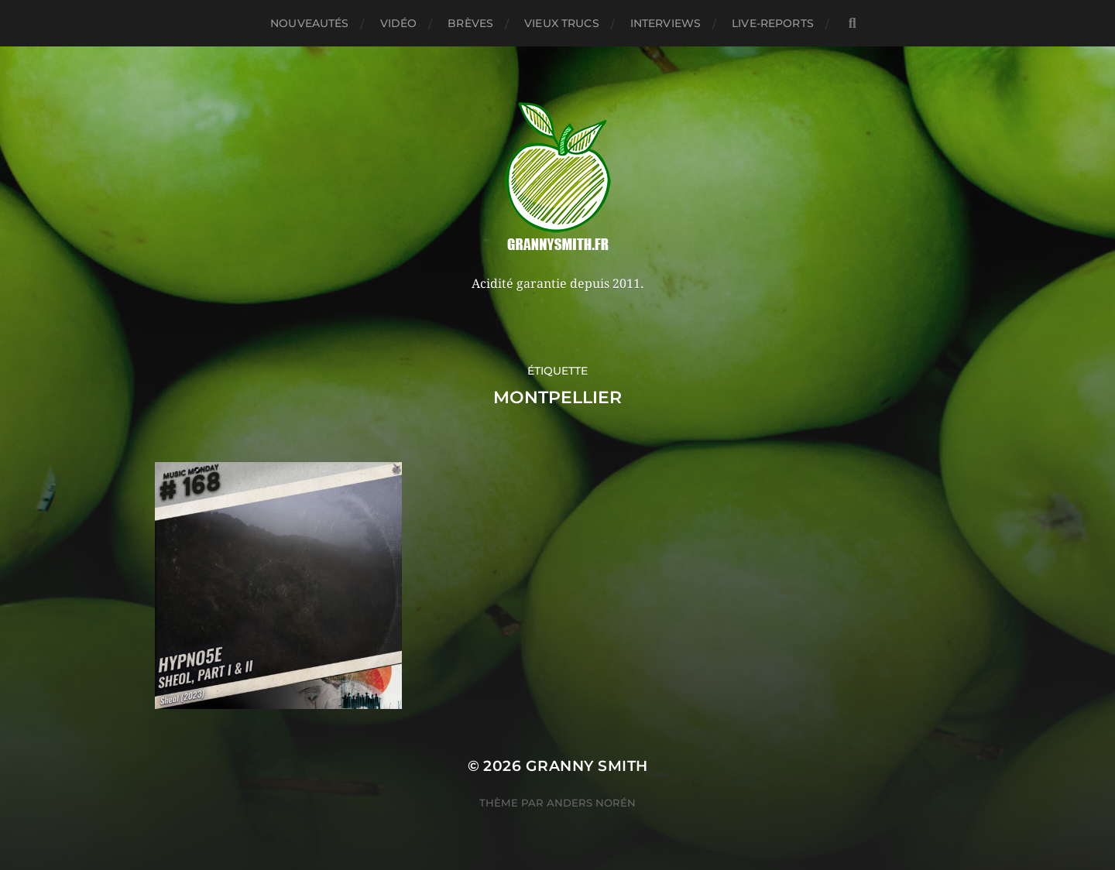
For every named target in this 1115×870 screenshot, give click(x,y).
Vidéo (398, 23)
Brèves (470, 23)
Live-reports (773, 23)
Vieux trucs (561, 23)
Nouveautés (309, 23)
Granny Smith (587, 766)
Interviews (665, 23)
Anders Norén (591, 802)
